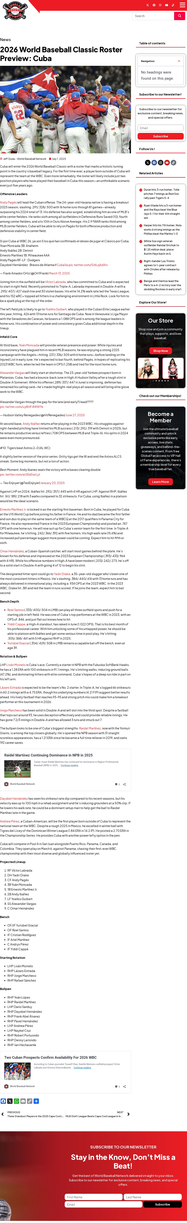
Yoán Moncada (29, 347)
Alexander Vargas (12, 374)
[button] (179, 63)
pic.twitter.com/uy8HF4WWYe (21, 408)
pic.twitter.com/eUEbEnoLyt (20, 476)
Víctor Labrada (55, 284)
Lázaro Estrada (10, 689)
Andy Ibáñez (31, 425)
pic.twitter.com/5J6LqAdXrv (88, 267)
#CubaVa (61, 267)
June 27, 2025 (75, 417)
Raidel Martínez (90, 730)
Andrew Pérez (9, 913)
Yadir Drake (62, 576)
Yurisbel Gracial (18, 645)
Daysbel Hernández (14, 890)
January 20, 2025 (53, 485)
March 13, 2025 (59, 275)
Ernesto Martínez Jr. (13, 511)
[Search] (153, 18)
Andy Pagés (8, 204)
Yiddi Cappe (16, 626)
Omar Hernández (12, 553)
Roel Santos (15, 612)
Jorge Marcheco (11, 712)
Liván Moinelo (16, 667)
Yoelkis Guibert (56, 311)
